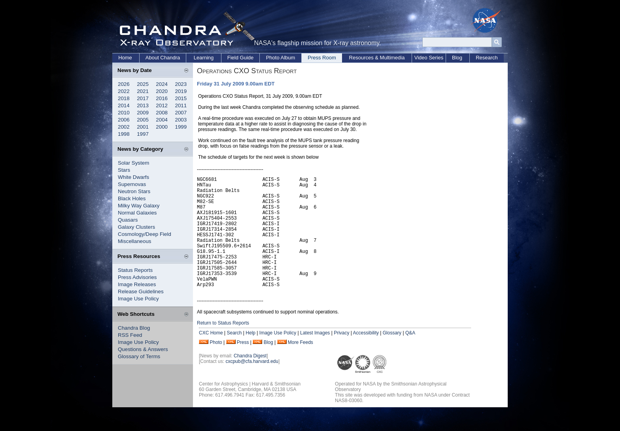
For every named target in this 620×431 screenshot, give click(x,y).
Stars (124, 170)
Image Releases (137, 284)
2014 (124, 105)
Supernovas (132, 184)
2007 (181, 113)
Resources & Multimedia (377, 58)
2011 (181, 105)
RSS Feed (130, 335)
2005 (143, 120)
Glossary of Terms (139, 356)
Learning (204, 58)
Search (234, 356)
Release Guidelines (141, 291)
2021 (143, 91)
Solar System (133, 163)
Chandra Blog (134, 328)
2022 (124, 91)
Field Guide (240, 58)
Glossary (392, 356)
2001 (143, 127)
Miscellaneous (134, 241)
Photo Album (280, 58)
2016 (162, 98)
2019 (181, 91)
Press (243, 366)
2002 (124, 127)
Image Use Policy (138, 299)
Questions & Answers (143, 349)
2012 (162, 105)
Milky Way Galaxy (138, 206)
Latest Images (315, 356)
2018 (124, 98)
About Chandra (163, 58)
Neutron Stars (134, 191)
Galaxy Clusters (136, 227)
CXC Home (211, 356)
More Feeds (300, 366)
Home (125, 58)
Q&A (410, 356)
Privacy (341, 356)
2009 (143, 113)
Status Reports (135, 270)
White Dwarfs (133, 177)
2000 (162, 127)
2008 (162, 113)
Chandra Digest (250, 379)
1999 (181, 127)
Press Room (322, 58)
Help (250, 356)
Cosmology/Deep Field (144, 234)
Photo (216, 366)
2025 (143, 84)
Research (487, 58)
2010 (124, 113)
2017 (143, 98)
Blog (457, 58)
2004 (162, 120)
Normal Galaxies (137, 213)
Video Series (428, 58)
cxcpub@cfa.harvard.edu (251, 385)
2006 (124, 120)
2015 (181, 98)
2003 (181, 120)
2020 (162, 91)
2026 (124, 84)
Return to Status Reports (223, 346)
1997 (143, 134)
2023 (181, 84)
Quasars (128, 220)
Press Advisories (137, 277)
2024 (162, 84)
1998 (124, 134)
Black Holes (132, 198)
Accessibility (366, 356)
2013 (143, 105)
